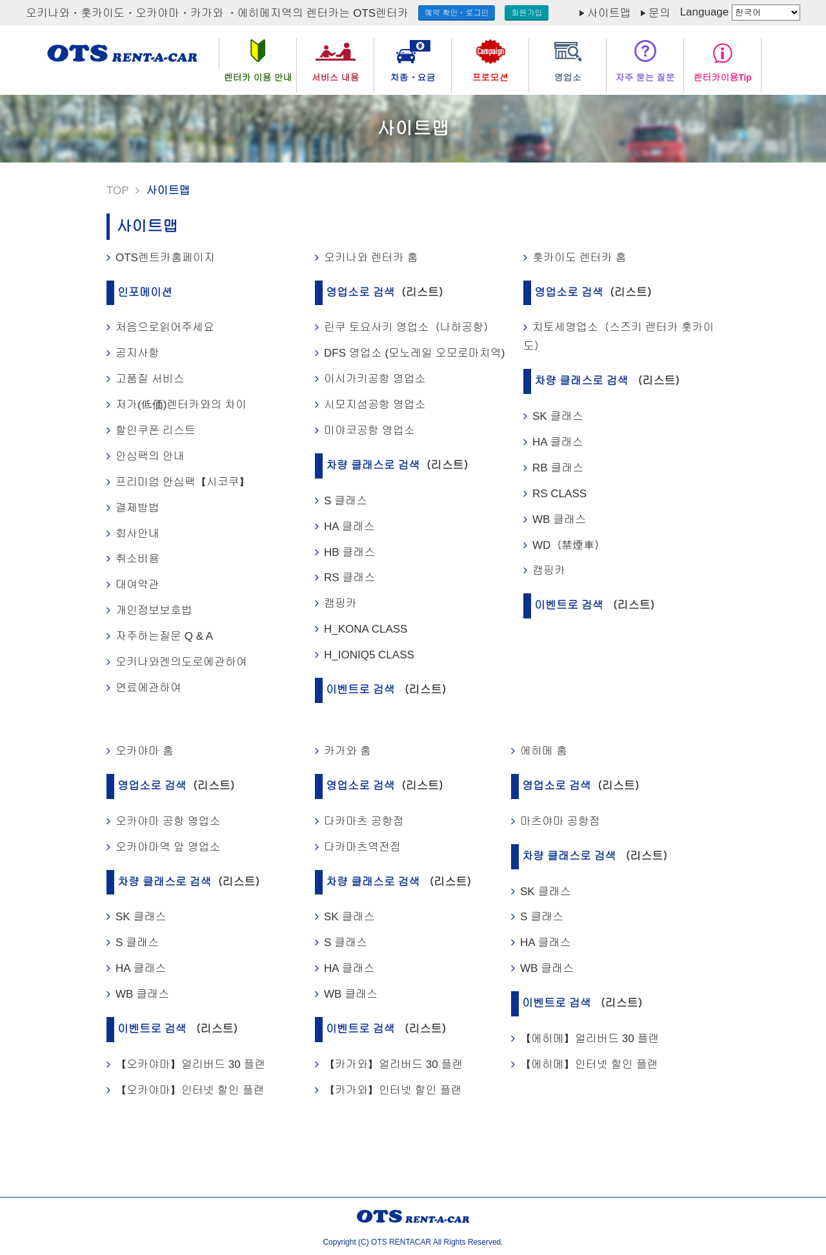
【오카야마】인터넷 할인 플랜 (190, 1090)
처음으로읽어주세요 (165, 327)
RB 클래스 (557, 468)
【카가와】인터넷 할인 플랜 (392, 1090)
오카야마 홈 (145, 751)
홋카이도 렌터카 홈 (579, 258)
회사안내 (137, 534)
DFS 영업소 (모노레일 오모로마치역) (414, 353)
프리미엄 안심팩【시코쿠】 (183, 482)
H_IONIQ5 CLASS (369, 655)
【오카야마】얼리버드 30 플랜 (190, 1064)
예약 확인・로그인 (457, 12)
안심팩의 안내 (150, 456)
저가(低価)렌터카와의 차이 (181, 405)
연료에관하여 (148, 688)
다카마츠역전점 (362, 847)
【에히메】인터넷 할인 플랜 (589, 1064)
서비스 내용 (335, 77)
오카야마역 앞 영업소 (168, 847)
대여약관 (137, 584)
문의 (659, 13)
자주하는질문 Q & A (164, 636)
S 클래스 (345, 501)
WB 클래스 (559, 519)
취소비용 (137, 559)
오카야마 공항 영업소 (168, 821)
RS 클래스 (349, 577)
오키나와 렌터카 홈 (371, 258)
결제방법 (137, 508)
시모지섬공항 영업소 (375, 405)
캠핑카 (340, 603)
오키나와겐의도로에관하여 (181, 662)
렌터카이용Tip (722, 77)
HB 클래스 (349, 552)
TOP (117, 190)
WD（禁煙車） (568, 545)
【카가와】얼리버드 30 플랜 (393, 1064)
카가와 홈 (347, 751)
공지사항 (137, 353)
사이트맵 (609, 13)
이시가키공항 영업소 (375, 379)
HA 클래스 (349, 526)
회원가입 (526, 12)
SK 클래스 (557, 416)
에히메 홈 (543, 751)
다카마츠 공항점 (364, 821)
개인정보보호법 (154, 610)
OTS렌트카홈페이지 (165, 258)
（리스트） (422, 292)
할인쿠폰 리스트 (156, 430)
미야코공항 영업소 (369, 430)
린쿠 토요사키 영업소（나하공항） (409, 327)
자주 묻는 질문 (645, 77)
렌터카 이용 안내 (258, 77)
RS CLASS (559, 494)
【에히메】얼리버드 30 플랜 (589, 1039)
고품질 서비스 (150, 379)
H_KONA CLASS (365, 629)
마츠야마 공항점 (560, 821)
